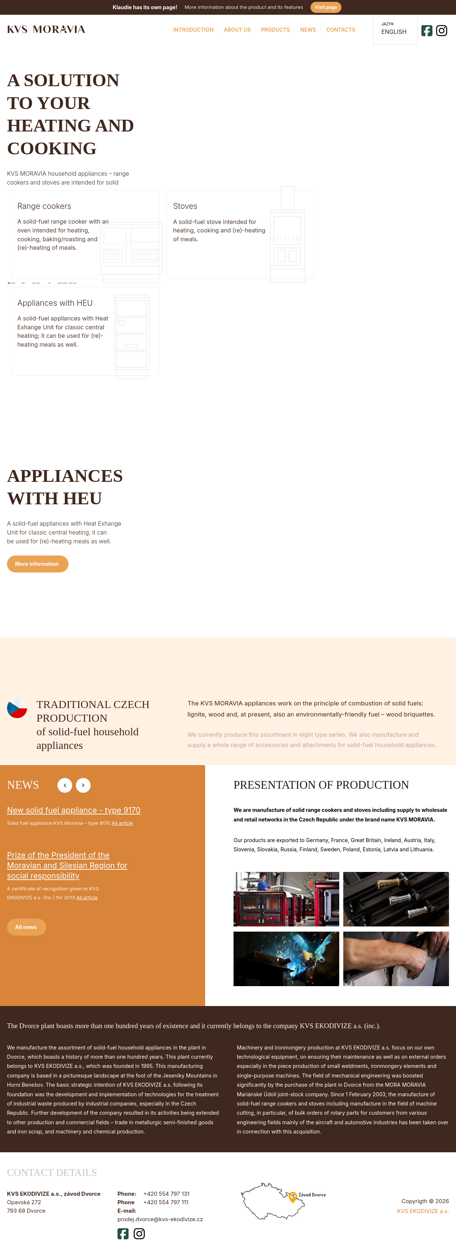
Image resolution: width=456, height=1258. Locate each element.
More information (37, 334)
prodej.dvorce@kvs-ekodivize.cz (160, 1219)
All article (122, 823)
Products (274, 29)
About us (236, 29)
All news (25, 927)
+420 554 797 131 (166, 1193)
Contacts (340, 29)
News (307, 29)
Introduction (192, 29)
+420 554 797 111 (165, 1202)
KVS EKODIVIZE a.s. (423, 1211)
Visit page (326, 7)
